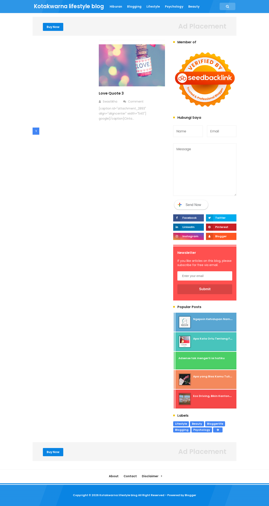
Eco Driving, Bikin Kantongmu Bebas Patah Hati (227, 396)
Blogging (182, 430)
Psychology (201, 430)
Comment (136, 101)
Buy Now (53, 27)
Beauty (197, 424)
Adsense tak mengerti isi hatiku (201, 358)
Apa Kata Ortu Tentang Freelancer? (219, 339)
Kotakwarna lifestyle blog (118, 495)
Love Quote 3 (111, 93)
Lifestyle (181, 424)
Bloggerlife (215, 424)
